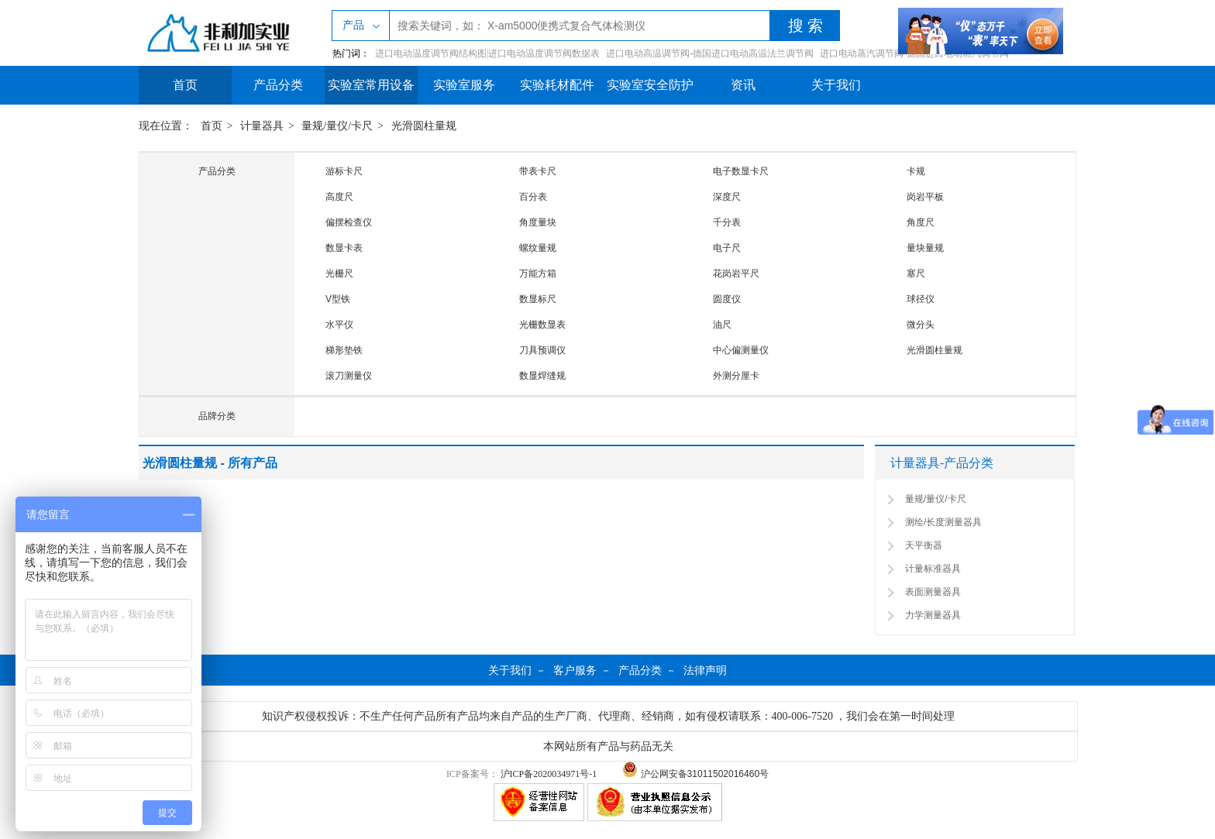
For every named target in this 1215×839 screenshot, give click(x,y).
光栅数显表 (542, 324)
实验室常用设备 (371, 84)
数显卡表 (344, 247)
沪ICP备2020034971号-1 (549, 774)
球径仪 (920, 299)
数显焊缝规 (542, 375)
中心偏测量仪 (741, 350)
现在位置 (160, 126)
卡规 (916, 171)
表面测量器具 (933, 591)
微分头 (920, 324)
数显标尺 (537, 299)
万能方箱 (537, 273)
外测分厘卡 (736, 375)
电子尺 (727, 247)
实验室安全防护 (650, 84)
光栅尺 (339, 273)
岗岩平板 (925, 196)
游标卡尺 (344, 171)
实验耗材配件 (557, 84)
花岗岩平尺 (736, 273)
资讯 (743, 84)
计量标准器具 (933, 568)
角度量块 (537, 222)
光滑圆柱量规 (423, 126)
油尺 (722, 324)
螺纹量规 (537, 247)
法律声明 (705, 670)
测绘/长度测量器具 (943, 522)
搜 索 (805, 25)
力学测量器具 (933, 615)
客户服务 (575, 670)
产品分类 (278, 84)
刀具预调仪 (542, 350)
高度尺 (339, 196)
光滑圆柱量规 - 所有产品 (210, 462)
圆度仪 (727, 299)
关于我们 (836, 84)
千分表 (727, 222)
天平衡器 (923, 545)
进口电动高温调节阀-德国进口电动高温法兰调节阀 (710, 53)
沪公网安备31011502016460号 (695, 774)
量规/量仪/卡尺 (337, 126)
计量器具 (262, 126)
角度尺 (920, 222)
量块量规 (925, 247)
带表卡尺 (537, 171)
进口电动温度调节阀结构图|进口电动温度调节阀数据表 (487, 53)
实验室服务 (464, 84)
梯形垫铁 (344, 350)
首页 (185, 84)
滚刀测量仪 (348, 375)
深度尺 (727, 196)
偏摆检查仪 (348, 222)
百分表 (533, 196)
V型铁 (337, 299)
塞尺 (916, 273)
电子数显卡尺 (741, 171)
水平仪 (339, 324)
